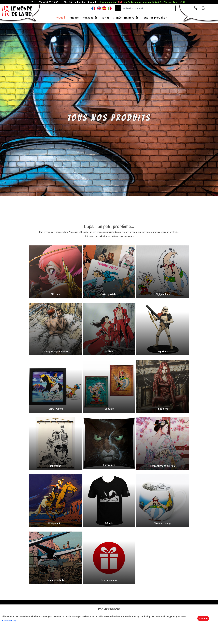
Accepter (203, 618)
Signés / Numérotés (126, 17)
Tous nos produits (153, 17)
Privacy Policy (9, 620)
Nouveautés (90, 17)
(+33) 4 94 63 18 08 (47, 2)
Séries (105, 17)
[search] (148, 8)
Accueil (60, 17)
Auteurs (74, 17)
